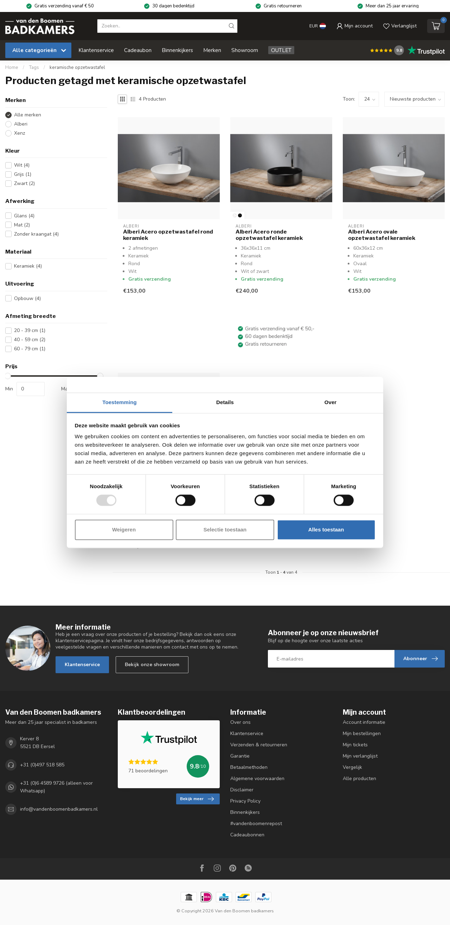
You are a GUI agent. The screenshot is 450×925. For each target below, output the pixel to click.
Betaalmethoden (249, 767)
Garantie (240, 756)
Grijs (22, 174)
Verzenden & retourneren (258, 744)
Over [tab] (330, 402)
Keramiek (28, 266)
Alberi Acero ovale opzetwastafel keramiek (381, 235)
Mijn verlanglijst (360, 756)
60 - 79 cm (29, 348)
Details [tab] (225, 402)
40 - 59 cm (29, 339)
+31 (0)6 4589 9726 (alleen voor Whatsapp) (56, 787)
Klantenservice (96, 50)
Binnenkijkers (177, 50)
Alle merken (27, 114)
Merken (212, 50)
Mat (22, 225)
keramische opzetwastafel (77, 67)
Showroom (244, 50)
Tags (34, 67)
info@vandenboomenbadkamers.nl (59, 809)
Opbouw (27, 298)
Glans (24, 215)
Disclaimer (241, 789)
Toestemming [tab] (119, 402)
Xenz (19, 133)
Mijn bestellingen (362, 733)
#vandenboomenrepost (256, 823)
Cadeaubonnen (247, 834)
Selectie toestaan (225, 529)
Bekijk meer (197, 799)
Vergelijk (352, 767)
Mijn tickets (355, 744)
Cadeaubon (138, 50)
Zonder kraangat (36, 234)
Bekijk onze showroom (152, 664)
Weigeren (124, 529)
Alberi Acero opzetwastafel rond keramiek (168, 235)
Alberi (20, 124)
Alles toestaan (326, 529)
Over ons (240, 722)
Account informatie (364, 722)
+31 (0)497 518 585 (42, 764)
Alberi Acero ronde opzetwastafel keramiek (269, 235)
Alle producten (359, 778)
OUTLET (281, 50)
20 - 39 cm (29, 330)
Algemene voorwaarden (257, 778)
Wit (22, 165)
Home (11, 67)
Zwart (24, 183)
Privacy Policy (245, 801)
